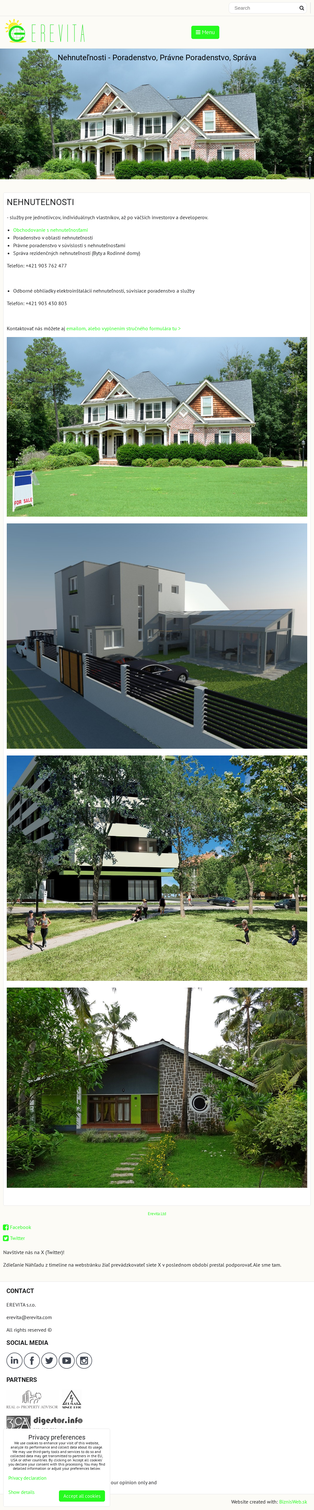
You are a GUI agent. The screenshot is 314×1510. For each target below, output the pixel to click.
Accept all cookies (81, 1496)
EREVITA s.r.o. (21, 1304)
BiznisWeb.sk (293, 1501)
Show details (21, 1492)
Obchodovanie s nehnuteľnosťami (50, 230)
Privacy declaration (27, 1478)
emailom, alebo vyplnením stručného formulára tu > (123, 328)
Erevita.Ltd (157, 1213)
